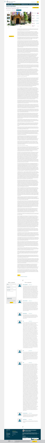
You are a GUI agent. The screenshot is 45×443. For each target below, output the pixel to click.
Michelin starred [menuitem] (25, 4)
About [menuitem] (12, 4)
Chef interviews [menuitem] (32, 4)
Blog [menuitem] (37, 4)
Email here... (33, 438)
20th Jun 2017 (25, 276)
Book (18, 8)
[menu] (22, 3)
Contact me (7, 435)
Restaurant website (15, 8)
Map (7, 8)
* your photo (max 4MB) (9, 298)
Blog (12, 435)
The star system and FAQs (15, 432)
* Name (7, 284)
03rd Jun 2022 (22, 276)
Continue (34, 441)
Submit (11, 302)
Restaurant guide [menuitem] (17, 4)
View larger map (11, 36)
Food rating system (8, 434)
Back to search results (36, 7)
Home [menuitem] (8, 4)
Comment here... (24, 438)
